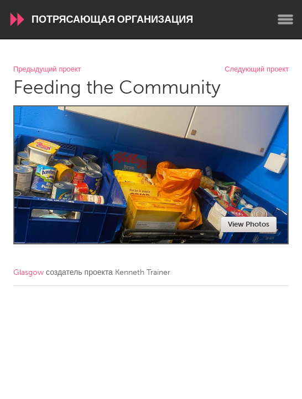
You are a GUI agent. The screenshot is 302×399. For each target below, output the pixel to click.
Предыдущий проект (47, 69)
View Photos (248, 224)
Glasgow (28, 272)
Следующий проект (257, 69)
